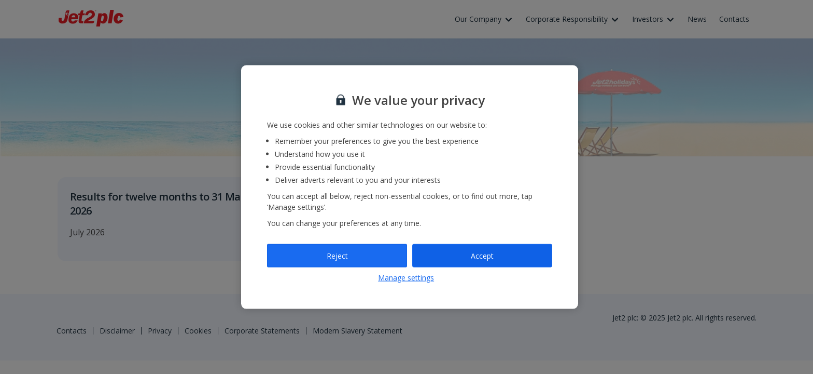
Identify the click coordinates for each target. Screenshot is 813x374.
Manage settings (406, 278)
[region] (409, 187)
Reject (337, 255)
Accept (482, 255)
